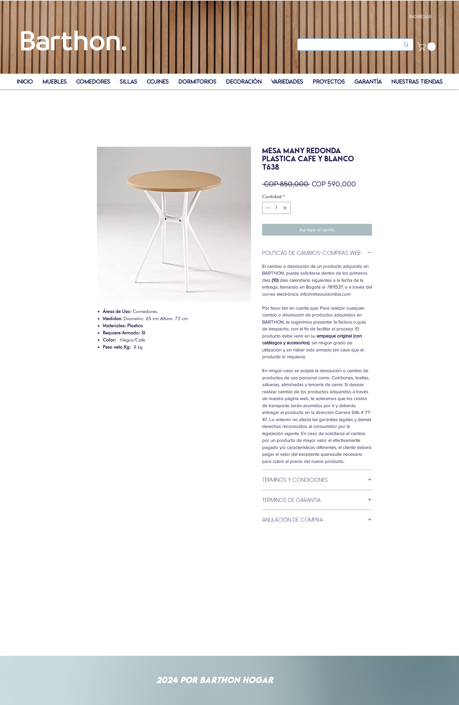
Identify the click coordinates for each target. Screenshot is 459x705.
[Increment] (285, 208)
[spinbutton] (276, 208)
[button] (427, 46)
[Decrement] (267, 208)
